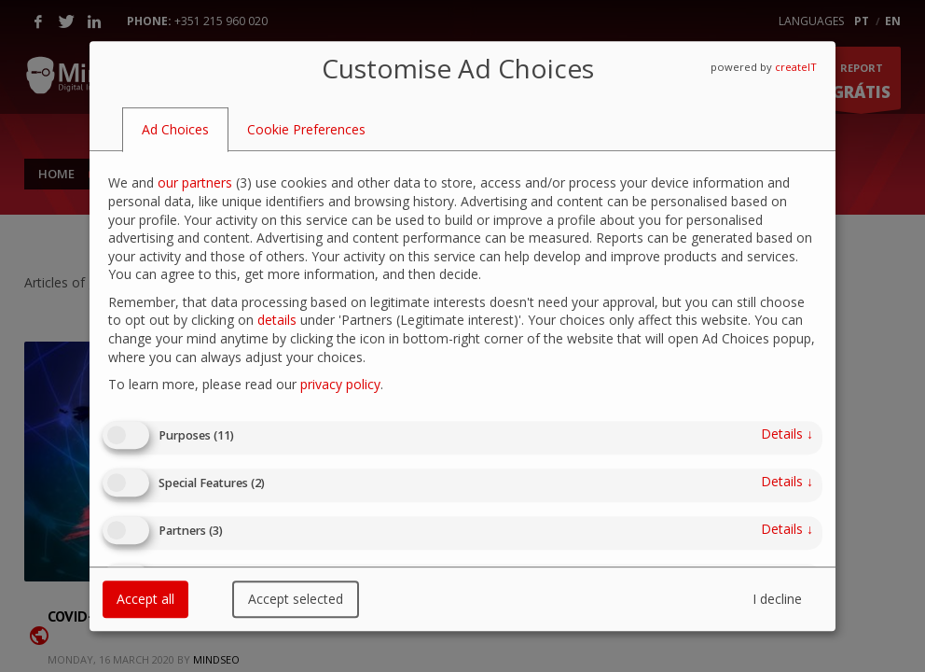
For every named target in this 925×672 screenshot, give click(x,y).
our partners (195, 183)
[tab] (175, 129)
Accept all (145, 599)
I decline (777, 599)
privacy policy (340, 384)
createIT (796, 67)
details (277, 320)
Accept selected (295, 599)
